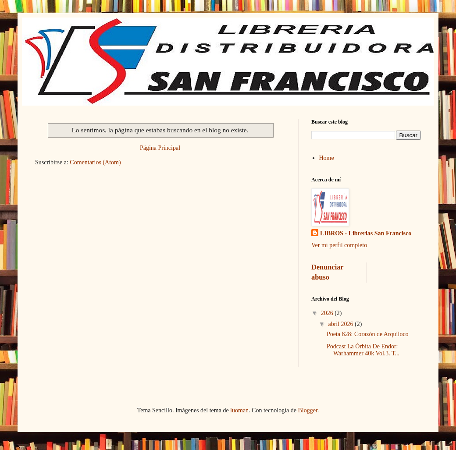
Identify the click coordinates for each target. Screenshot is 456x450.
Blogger (307, 410)
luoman (239, 410)
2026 (328, 313)
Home (326, 158)
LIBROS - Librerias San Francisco (365, 233)
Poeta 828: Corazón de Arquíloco (368, 334)
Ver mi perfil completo (339, 245)
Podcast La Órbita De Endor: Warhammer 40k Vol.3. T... (363, 350)
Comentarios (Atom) (95, 162)
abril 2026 (341, 324)
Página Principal (160, 148)
